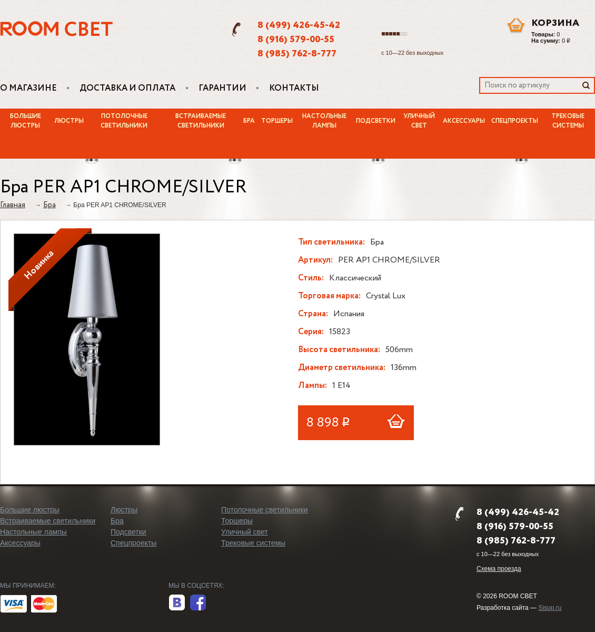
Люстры (69, 121)
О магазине (28, 88)
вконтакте (176, 603)
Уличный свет (419, 121)
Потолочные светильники (124, 121)
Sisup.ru (549, 607)
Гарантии (222, 88)
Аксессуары (464, 121)
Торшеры (277, 121)
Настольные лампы (324, 121)
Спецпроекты (514, 121)
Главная (12, 205)
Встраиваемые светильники (200, 121)
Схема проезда (499, 568)
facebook (198, 603)
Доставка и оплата (127, 88)
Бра (249, 121)
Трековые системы (253, 543)
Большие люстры (25, 121)
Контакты (294, 88)
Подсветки (375, 121)
